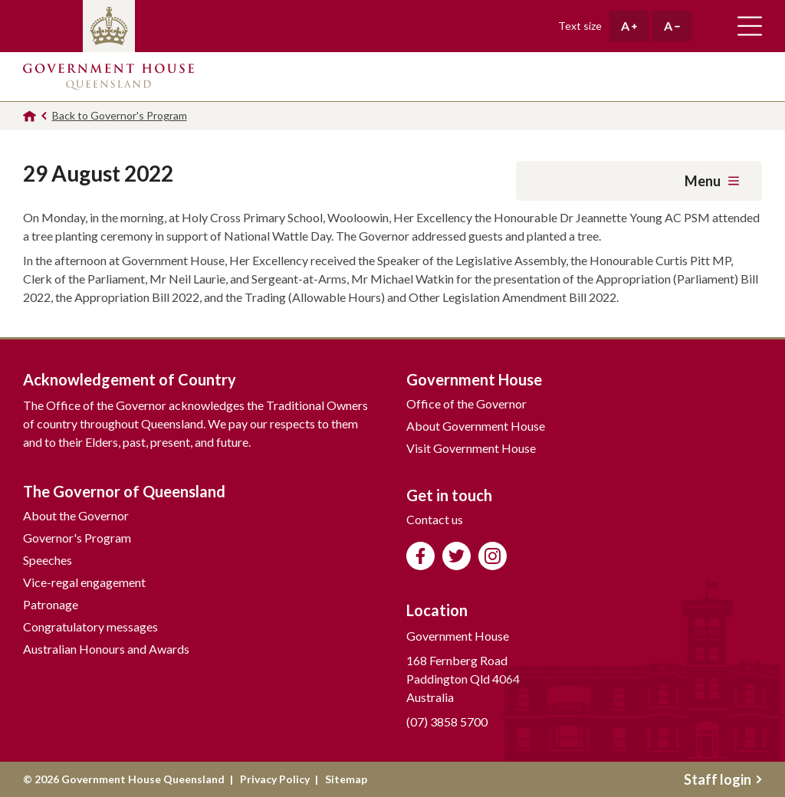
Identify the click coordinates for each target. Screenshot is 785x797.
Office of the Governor (466, 403)
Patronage (50, 604)
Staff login (723, 779)
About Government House (475, 425)
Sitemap (346, 779)
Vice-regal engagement (84, 582)
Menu (712, 180)
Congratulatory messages (90, 626)
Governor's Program (77, 537)
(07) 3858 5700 (447, 721)
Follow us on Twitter (456, 556)
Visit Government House (471, 448)
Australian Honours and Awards (106, 648)
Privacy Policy (275, 779)
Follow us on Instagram (492, 556)
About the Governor (76, 515)
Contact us (434, 519)
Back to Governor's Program (119, 115)
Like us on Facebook (420, 556)
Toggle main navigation (749, 26)
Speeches (47, 560)
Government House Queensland (108, 77)
